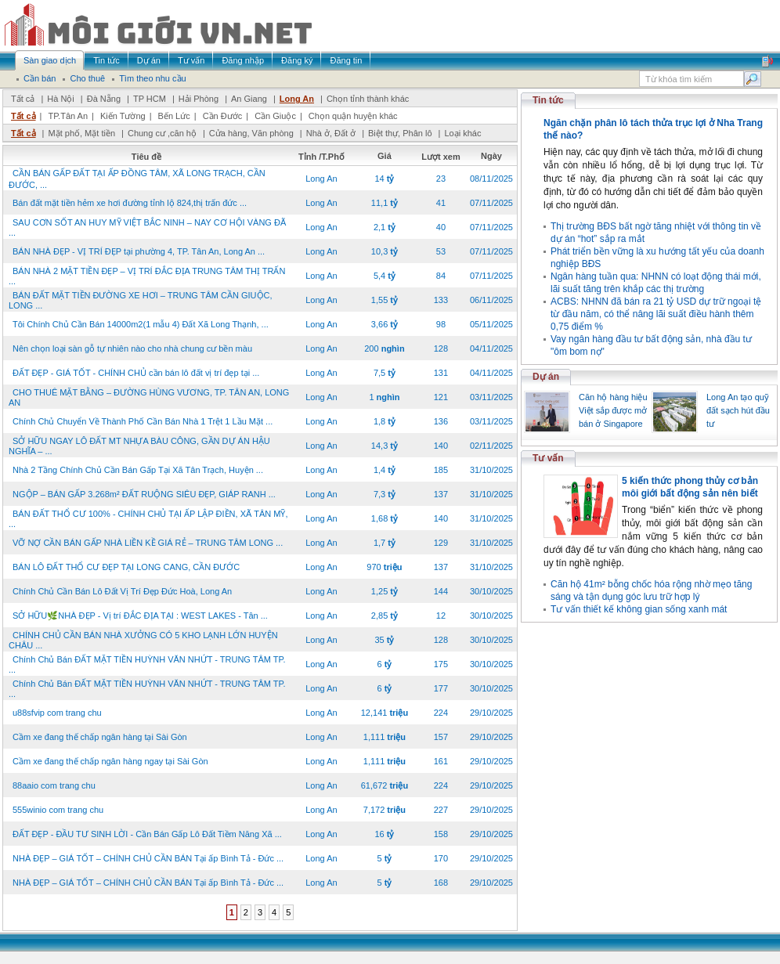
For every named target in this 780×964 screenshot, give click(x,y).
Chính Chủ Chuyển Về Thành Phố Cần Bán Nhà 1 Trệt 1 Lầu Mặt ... (143, 421)
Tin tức (548, 100)
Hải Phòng (198, 98)
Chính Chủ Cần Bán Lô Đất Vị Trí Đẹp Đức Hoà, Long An (122, 591)
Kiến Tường (123, 116)
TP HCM (149, 98)
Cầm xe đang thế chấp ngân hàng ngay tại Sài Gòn (110, 761)
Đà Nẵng (104, 98)
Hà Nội (60, 98)
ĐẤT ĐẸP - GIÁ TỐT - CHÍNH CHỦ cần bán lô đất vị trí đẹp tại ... (136, 372)
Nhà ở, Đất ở (331, 133)
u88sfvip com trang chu (57, 712)
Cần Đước (223, 116)
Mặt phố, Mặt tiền (81, 133)
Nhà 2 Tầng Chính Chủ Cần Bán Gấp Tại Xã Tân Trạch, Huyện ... (138, 470)
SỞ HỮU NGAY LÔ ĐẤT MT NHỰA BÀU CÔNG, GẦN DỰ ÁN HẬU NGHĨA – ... (139, 446)
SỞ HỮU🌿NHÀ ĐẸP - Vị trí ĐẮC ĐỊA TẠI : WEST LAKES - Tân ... (140, 615)
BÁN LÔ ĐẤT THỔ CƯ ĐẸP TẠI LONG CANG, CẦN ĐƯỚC (126, 567)
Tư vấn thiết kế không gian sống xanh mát (639, 609)
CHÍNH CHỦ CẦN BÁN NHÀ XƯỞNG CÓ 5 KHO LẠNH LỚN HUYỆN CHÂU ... (143, 640)
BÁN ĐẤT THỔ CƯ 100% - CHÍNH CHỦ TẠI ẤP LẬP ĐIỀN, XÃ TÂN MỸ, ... (148, 519)
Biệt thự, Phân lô (400, 133)
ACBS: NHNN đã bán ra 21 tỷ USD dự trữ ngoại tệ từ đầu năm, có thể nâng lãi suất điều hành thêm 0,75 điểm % (656, 314)
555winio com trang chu (58, 809)
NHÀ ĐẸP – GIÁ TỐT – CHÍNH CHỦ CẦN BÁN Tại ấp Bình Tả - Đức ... (148, 858)
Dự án (546, 376)
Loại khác (462, 133)
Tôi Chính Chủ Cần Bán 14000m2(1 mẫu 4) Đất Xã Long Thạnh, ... (141, 324)
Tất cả (22, 98)
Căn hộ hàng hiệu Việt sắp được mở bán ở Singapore (613, 410)
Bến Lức (174, 116)
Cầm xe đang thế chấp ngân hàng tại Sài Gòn (100, 737)
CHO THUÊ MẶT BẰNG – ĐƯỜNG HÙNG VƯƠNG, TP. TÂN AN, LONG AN (149, 397)
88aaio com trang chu (54, 785)
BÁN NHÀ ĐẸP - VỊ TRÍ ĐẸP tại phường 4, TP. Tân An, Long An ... (139, 251)
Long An (297, 98)
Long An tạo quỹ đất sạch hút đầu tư (738, 410)
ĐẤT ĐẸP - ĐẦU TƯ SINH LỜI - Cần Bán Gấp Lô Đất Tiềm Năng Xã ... (147, 834)
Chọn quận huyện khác (353, 116)
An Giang (249, 98)
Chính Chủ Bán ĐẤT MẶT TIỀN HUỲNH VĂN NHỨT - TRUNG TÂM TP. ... (147, 664)
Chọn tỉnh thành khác (368, 98)
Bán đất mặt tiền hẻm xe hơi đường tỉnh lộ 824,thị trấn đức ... (130, 203)
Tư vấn (548, 458)
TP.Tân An (68, 116)
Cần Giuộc (275, 116)
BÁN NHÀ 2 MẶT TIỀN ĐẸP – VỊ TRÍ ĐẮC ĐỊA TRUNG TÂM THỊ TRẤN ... (147, 276)
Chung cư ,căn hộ (162, 133)
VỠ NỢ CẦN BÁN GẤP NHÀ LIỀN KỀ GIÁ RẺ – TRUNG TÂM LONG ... (148, 542)
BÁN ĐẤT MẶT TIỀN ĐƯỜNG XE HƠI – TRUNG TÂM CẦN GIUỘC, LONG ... (141, 300)
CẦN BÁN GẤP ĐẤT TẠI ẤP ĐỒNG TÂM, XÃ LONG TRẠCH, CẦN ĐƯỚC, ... (137, 179)
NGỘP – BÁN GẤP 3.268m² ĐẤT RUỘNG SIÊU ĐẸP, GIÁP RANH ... (144, 494)
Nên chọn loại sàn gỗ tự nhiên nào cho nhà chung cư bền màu (132, 348)
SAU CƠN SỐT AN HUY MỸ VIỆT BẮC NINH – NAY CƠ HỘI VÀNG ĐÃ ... (147, 227)
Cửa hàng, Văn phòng (251, 133)
